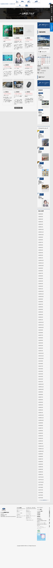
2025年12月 (41, 229)
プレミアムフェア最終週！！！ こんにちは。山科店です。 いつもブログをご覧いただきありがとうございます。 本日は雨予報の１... (7, 72)
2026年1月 (40, 226)
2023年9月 (40, 299)
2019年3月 (40, 438)
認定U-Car (28, 2)
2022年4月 (40, 343)
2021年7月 (40, 366)
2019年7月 (40, 428)
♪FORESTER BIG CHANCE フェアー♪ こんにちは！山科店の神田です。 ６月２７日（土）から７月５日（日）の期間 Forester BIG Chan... (18, 45)
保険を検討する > (28, 517)
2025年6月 (40, 244)
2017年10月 (41, 482)
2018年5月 (40, 464)
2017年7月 (40, 490)
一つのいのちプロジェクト (20, 6)
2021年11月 (41, 355)
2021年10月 (41, 358)
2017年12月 (41, 477)
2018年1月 (40, 474)
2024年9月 (40, 268)
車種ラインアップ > (19, 510)
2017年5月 (40, 495)
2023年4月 (40, 312)
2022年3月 (40, 345)
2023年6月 (40, 306)
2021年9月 (40, 361)
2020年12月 (41, 384)
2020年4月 (40, 404)
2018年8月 (40, 456)
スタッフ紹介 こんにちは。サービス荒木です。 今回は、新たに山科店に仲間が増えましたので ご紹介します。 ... (18, 71)
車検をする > (28, 510)
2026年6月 (40, 214)
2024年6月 (40, 275)
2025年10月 (41, 234)
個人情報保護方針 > (40, 519)
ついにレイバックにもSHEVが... (41, 114)
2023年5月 (40, 309)
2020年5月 (40, 402)
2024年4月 (40, 281)
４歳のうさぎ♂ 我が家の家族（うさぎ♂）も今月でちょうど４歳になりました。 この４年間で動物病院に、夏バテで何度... (7, 98)
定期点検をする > (28, 511)
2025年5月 (40, 247)
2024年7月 (40, 273)
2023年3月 (40, 314)
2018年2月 (40, 471)
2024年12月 (41, 260)
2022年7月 (40, 335)
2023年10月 (41, 296)
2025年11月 (41, 232)
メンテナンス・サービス (36, 2)
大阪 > (49, 520)
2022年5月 (40, 340)
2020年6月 (40, 399)
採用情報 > (39, 516)
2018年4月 (40, 466)
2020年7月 (40, 397)
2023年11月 (41, 294)
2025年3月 (40, 252)
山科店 (39, 36)
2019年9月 (40, 422)
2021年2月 (40, 379)
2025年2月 (40, 255)
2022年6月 (40, 337)
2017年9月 (40, 484)
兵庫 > (49, 526)
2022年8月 (40, 332)
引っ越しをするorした (29, 520)
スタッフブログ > (28, 514)
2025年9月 (40, 237)
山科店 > (40, 93)
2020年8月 (40, 394)
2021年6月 (40, 368)
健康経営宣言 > (39, 518)
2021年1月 (40, 381)
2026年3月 (40, 221)
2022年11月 (41, 324)
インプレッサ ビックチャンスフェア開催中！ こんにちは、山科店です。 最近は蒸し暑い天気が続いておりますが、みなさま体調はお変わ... (18, 99)
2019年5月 (40, 433)
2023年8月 (40, 301)
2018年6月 (40, 461)
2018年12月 (41, 446)
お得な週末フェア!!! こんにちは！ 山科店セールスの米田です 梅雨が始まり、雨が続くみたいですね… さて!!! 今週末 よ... (29, 71)
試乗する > (18, 511)
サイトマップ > (39, 528)
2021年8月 (40, 363)
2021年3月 (40, 376)
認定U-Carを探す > (19, 517)
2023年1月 (40, 319)
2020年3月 (40, 407)
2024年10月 (41, 265)
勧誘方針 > (38, 521)
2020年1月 (40, 412)
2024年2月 (40, 286)
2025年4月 (40, 250)
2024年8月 (40, 270)
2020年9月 (40, 392)
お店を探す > (18, 514)
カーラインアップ (22, 2)
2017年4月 (40, 497)
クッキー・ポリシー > (40, 526)
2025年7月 (40, 242)
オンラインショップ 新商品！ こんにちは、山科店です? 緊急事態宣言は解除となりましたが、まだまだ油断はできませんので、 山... (29, 99)
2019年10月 (41, 420)
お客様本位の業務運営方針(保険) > (42, 520)
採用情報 (26, 6)
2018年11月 (41, 448)
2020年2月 (40, 410)
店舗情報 (17, 2)
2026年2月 (40, 224)
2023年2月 (40, 317)
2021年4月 (40, 373)
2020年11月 (41, 386)
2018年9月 (40, 453)
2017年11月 (41, 479)
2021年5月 (40, 371)
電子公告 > (38, 525)
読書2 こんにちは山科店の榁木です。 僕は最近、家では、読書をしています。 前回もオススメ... (7, 44)
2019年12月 (41, 415)
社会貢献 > (39, 514)
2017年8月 (40, 487)
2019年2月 (40, 441)
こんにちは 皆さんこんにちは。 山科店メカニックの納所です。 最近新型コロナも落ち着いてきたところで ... (29, 44)
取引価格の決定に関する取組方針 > (42, 524)
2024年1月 (40, 288)
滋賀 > (49, 523)
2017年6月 (40, 492)
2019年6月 (40, 430)
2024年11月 (41, 263)
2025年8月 (40, 239)
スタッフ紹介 (41, 198)
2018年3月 (40, 469)
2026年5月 (40, 216)
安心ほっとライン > (29, 518)
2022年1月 (40, 350)
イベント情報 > (39, 509)
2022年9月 (40, 330)
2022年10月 (41, 327)
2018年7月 (40, 459)
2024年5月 (40, 278)
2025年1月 (40, 257)
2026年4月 (40, 219)
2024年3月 (40, 283)
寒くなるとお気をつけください (41, 137)
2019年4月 (40, 435)
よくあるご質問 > (40, 511)
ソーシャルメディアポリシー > (41, 527)
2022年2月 (40, 348)
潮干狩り (40, 152)
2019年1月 (40, 443)
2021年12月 (41, 353)
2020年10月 (41, 389)
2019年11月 (41, 417)
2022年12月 (41, 322)
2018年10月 (41, 451)
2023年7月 (40, 304)
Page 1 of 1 (17, 107)
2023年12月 (41, 291)
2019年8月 (40, 425)
